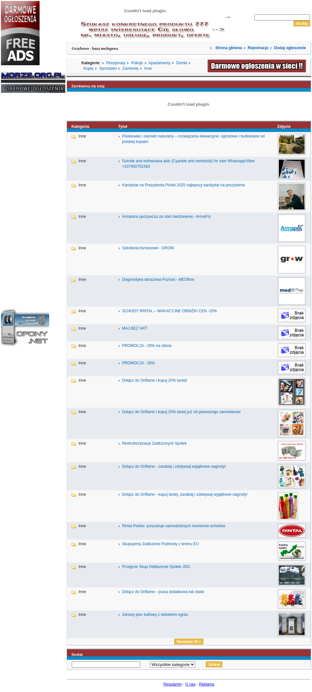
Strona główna (228, 48)
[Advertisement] (20, 195)
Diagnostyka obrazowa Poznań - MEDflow (158, 279)
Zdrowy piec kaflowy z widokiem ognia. (155, 614)
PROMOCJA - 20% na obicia (146, 345)
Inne (147, 68)
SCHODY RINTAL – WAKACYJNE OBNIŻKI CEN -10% (169, 311)
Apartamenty (159, 63)
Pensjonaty (115, 63)
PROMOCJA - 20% (138, 363)
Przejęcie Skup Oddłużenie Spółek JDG (156, 566)
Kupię (89, 68)
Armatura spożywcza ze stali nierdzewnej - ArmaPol (166, 216)
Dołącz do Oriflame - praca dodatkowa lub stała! (163, 592)
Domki (181, 63)
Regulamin (172, 684)
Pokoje (137, 63)
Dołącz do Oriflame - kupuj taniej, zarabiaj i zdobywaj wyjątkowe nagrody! (184, 494)
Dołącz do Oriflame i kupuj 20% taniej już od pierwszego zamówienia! (181, 412)
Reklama (206, 684)
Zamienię (130, 68)
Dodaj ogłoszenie (290, 48)
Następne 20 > (189, 641)
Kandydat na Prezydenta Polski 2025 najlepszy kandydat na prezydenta (183, 185)
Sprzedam (108, 68)
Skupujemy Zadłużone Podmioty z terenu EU (160, 544)
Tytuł (122, 126)
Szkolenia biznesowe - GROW (148, 248)
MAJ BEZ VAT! (134, 328)
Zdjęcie (283, 126)
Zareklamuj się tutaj (88, 86)
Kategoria (80, 126)
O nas (190, 684)
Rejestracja (258, 48)
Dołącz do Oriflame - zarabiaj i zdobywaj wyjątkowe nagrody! (174, 466)
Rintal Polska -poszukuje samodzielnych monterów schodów (173, 526)
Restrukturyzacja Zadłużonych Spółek (154, 443)
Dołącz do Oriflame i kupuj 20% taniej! (154, 380)
